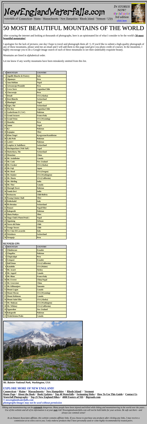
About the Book (26, 394)
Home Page (9, 394)
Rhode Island (74, 391)
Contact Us (131, 394)
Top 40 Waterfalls (64, 394)
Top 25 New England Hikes (45, 397)
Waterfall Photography (15, 397)
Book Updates (44, 394)
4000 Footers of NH (72, 397)
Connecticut (9, 391)
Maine (22, 391)
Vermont (89, 391)
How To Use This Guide (110, 394)
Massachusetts (36, 391)
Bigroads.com (93, 397)
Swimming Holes (85, 394)
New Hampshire (55, 391)
